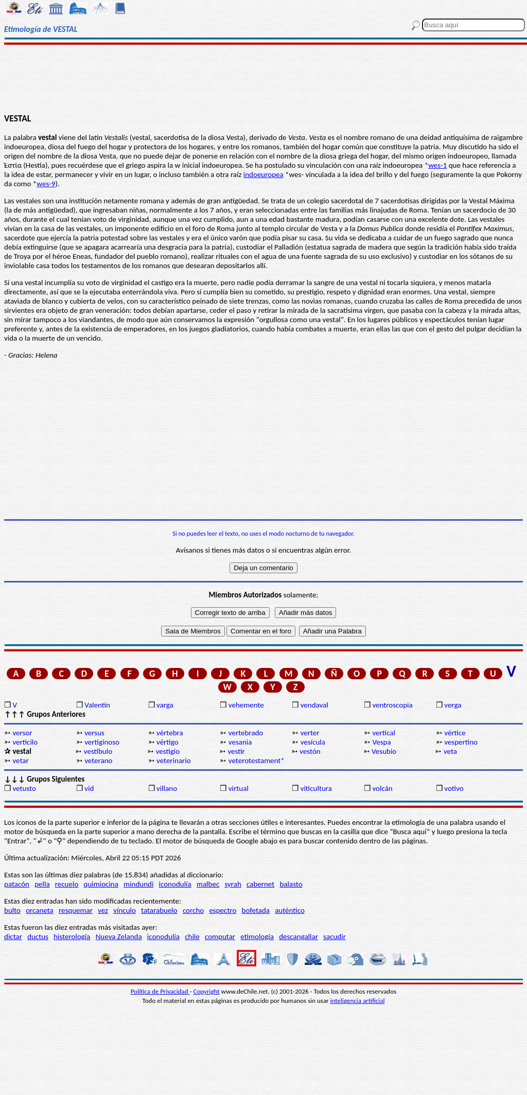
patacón (16, 884)
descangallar (298, 936)
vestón (310, 751)
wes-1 (437, 165)
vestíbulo (98, 751)
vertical (383, 732)
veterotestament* (257, 760)
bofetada (256, 910)
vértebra (169, 732)
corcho (193, 910)
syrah (232, 884)
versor (22, 732)
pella (41, 884)
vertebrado (246, 732)
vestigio (168, 751)
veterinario (173, 760)
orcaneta (40, 910)
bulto (12, 910)
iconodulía (175, 884)
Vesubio (384, 751)
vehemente (246, 705)
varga (164, 705)
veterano (98, 760)
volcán (382, 788)
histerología (72, 936)
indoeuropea (263, 174)
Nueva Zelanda (119, 936)
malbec (208, 884)
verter (310, 732)
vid (89, 788)
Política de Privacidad (160, 991)
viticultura (316, 788)
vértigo (167, 742)
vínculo (124, 910)
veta (450, 751)
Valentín (97, 705)
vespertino (461, 742)
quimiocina (101, 884)
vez (103, 910)
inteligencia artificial (357, 1000)
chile (192, 936)
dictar (13, 936)
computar (220, 936)
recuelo (67, 884)
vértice (454, 732)
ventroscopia (392, 705)
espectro (222, 910)
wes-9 (46, 183)
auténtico (290, 910)
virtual (239, 788)
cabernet (260, 884)
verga (452, 705)
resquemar (76, 910)
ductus (37, 936)
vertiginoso (101, 742)
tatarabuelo (159, 910)
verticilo (25, 742)
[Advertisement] (263, 78)
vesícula (313, 742)
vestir (235, 751)
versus (94, 732)
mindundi (138, 884)
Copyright (207, 991)
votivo (453, 788)
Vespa (381, 742)
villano (166, 788)
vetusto (24, 788)
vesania (240, 742)
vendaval (314, 705)
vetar (20, 760)
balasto (290, 884)
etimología (257, 936)
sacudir (334, 936)
